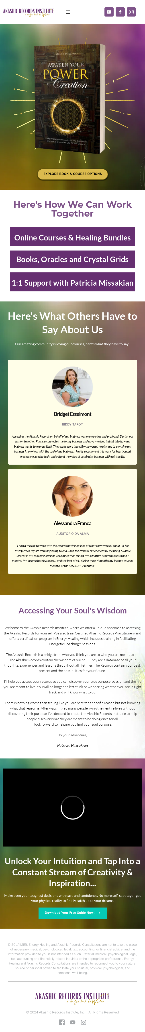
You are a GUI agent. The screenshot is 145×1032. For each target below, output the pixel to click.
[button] (68, 12)
